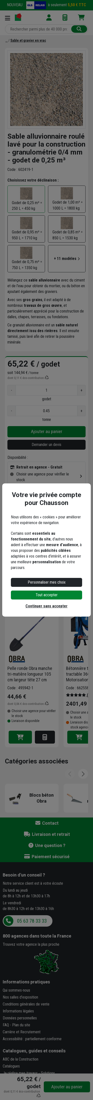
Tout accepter (47, 595)
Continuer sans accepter (46, 606)
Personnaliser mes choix (47, 582)
